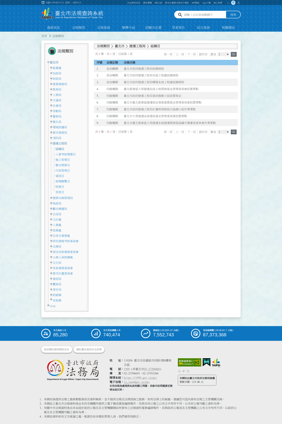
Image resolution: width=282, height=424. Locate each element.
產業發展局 (60, 84)
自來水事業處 (61, 235)
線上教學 (218, 3)
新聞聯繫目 (63, 181)
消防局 (57, 138)
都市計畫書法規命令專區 (177, 3)
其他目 (60, 192)
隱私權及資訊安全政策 (89, 349)
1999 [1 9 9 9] (127, 369)
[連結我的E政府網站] (206, 362)
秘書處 (57, 67)
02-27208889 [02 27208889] (152, 369)
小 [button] (228, 3)
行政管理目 (63, 170)
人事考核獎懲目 (66, 154)
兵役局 (57, 214)
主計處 (57, 219)
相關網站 (228, 27)
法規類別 (78, 27)
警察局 (57, 116)
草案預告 (178, 27)
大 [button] (238, 2)
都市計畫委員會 (63, 273)
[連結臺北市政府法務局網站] (72, 369)
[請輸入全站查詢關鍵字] (204, 14)
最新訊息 (53, 27)
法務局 (57, 246)
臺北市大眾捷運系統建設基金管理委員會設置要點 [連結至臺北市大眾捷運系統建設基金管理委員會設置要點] (155, 116)
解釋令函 (128, 27)
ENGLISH (158, 3)
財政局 (57, 78)
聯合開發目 (63, 165)
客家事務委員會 (63, 268)
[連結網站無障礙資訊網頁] (189, 362)
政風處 (57, 230)
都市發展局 (60, 132)
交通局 (57, 100)
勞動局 (57, 111)
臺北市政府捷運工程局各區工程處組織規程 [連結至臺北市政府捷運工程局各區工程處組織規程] (151, 75)
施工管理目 (63, 159)
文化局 (57, 262)
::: (2, 33)
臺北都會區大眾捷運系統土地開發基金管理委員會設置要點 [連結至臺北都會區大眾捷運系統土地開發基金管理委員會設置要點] (161, 88)
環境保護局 (60, 127)
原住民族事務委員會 (66, 251)
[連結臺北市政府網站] (216, 363)
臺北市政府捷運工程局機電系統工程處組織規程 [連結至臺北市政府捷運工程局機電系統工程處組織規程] (154, 82)
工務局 (57, 94)
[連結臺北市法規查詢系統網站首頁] (72, 14)
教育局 (57, 89)
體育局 (57, 284)
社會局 (57, 105)
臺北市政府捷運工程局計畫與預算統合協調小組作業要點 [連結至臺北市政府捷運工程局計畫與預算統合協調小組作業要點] (160, 109)
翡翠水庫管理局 (63, 198)
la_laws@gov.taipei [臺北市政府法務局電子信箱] (137, 382)
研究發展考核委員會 (66, 241)
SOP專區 (195, 3)
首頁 (44, 35)
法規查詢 (103, 27)
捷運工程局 (60, 143)
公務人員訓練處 (63, 257)
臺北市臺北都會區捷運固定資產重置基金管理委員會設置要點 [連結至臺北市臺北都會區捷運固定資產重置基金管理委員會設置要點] (162, 102)
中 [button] (233, 2)
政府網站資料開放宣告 (56, 349)
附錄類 (57, 295)
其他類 (57, 300)
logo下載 (206, 3)
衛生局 (57, 121)
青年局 (57, 289)
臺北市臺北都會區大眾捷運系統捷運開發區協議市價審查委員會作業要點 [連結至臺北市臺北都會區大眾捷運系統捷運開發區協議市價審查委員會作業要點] (170, 122)
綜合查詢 (203, 27)
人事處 (57, 224)
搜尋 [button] (233, 14)
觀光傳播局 (60, 208)
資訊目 (60, 175)
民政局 (57, 73)
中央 (53, 306)
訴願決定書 (153, 27)
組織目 (60, 149)
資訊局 (57, 278)
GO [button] (233, 54)
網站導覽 (147, 3)
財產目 (60, 186)
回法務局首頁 (133, 3)
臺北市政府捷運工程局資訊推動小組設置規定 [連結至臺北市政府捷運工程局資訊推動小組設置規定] (152, 95)
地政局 (57, 203)
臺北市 (54, 62)
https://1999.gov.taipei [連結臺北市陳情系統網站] (140, 377)
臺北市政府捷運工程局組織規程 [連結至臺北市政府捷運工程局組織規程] (144, 68)
